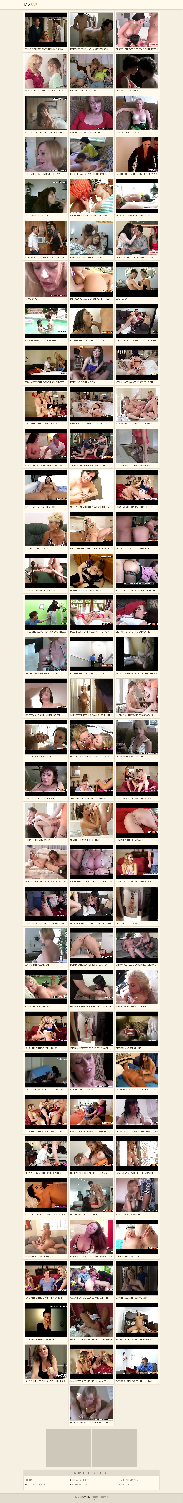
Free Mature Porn (79, 1480)
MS (30, 4)
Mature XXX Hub (78, 1484)
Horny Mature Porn (35, 1484)
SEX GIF (91, 1499)
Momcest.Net (122, 1484)
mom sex (29, 1480)
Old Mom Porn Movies (127, 1480)
